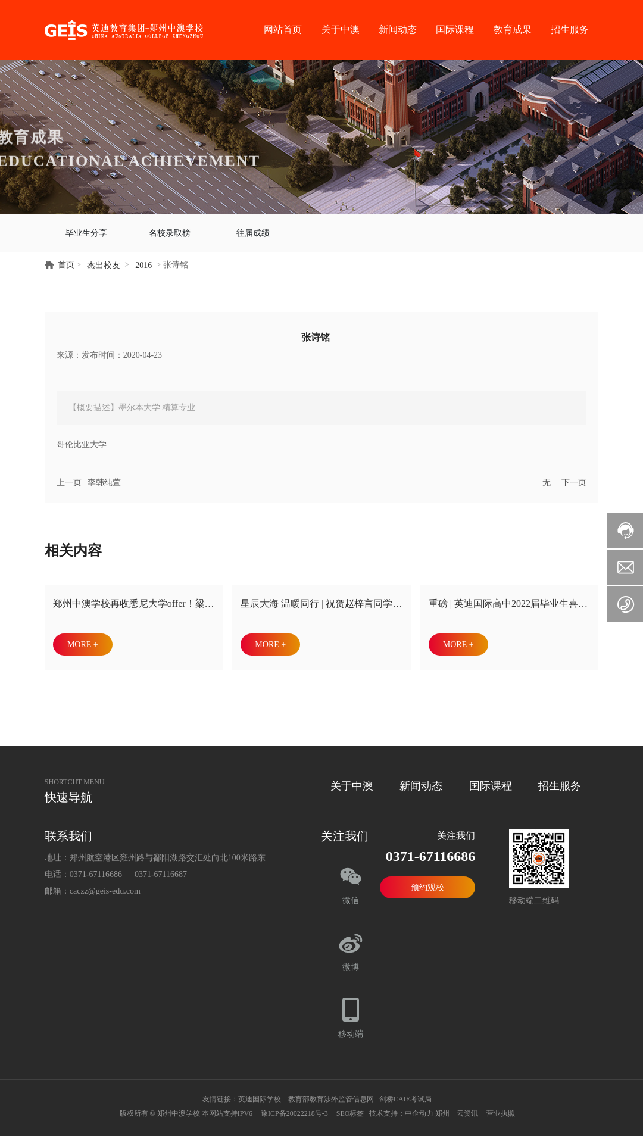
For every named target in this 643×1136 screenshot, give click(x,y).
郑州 (442, 1108)
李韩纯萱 (104, 477)
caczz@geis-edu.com (105, 886)
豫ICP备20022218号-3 (294, 1108)
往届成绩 (253, 230)
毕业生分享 (86, 230)
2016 (143, 260)
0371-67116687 (161, 869)
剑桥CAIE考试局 (406, 1094)
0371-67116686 (96, 869)
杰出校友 (103, 260)
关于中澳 (341, 29)
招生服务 (570, 29)
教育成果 (513, 29)
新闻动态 (398, 29)
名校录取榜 (170, 230)
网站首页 (283, 29)
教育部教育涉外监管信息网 (330, 1094)
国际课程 (455, 29)
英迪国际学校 (259, 1094)
